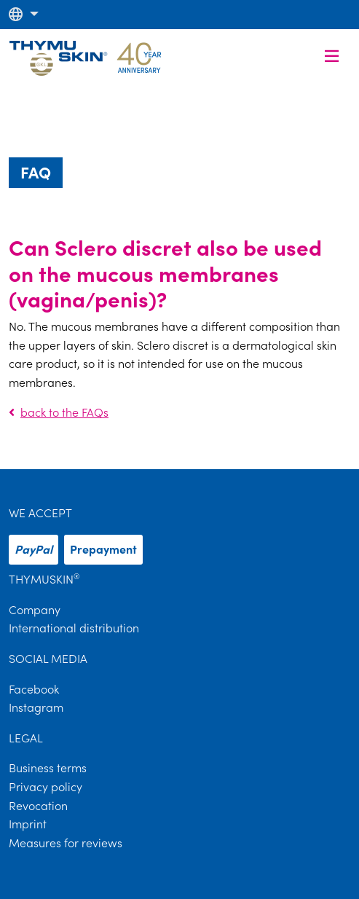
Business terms (48, 768)
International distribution (74, 628)
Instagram (36, 707)
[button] (24, 14)
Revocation (38, 805)
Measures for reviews (65, 843)
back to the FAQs (59, 412)
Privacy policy (45, 787)
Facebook (34, 689)
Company (34, 609)
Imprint (28, 824)
